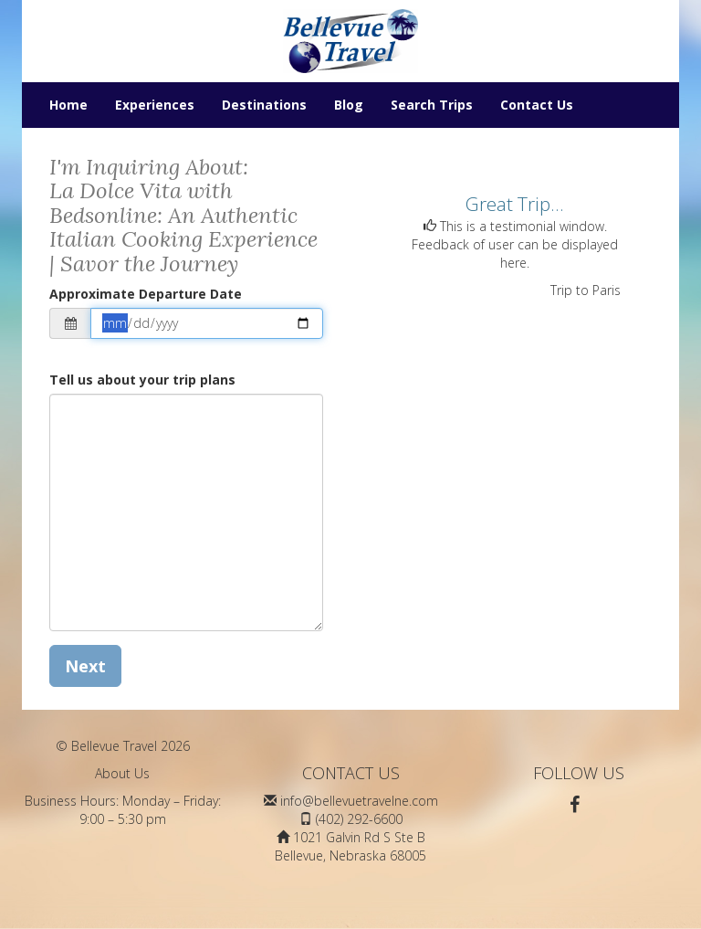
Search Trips (432, 104)
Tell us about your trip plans (142, 379)
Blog (348, 104)
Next (85, 666)
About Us (122, 773)
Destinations (264, 104)
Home (68, 104)
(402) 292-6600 (359, 819)
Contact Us (536, 104)
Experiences (154, 104)
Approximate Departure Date (145, 293)
